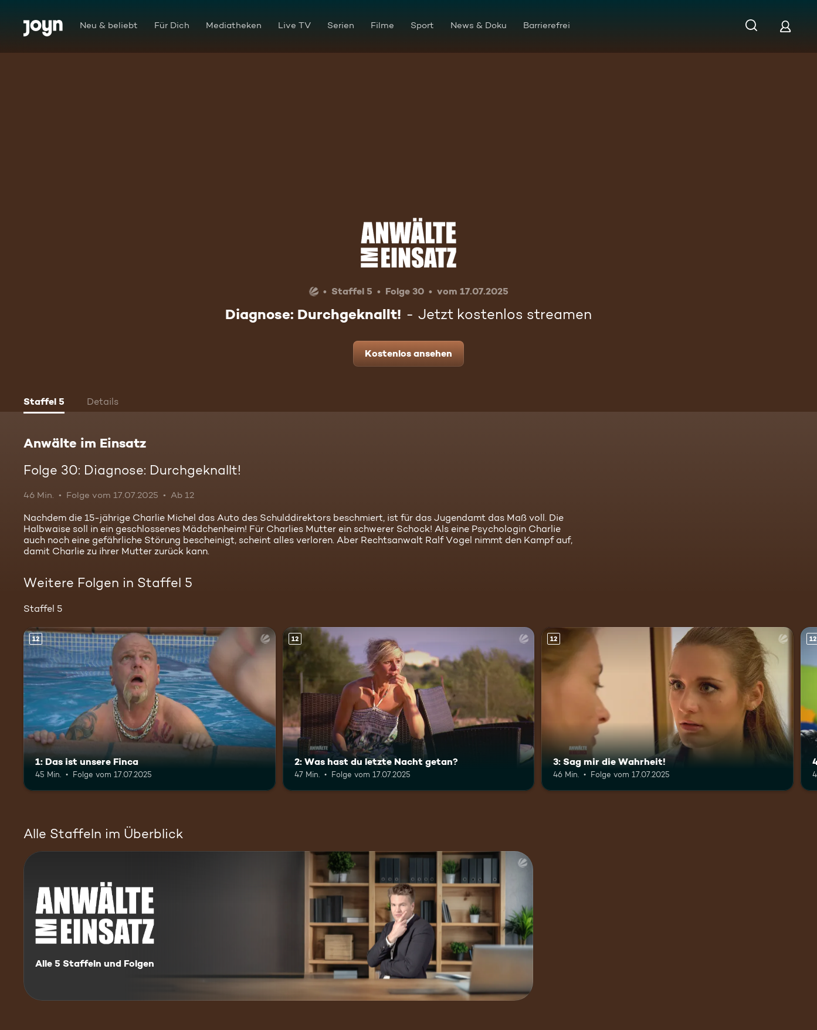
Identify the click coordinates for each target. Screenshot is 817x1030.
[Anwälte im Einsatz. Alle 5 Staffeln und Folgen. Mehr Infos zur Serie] (278, 926)
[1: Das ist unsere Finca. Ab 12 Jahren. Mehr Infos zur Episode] (149, 709)
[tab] (44, 403)
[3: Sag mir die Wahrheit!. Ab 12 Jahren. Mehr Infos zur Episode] (667, 709)
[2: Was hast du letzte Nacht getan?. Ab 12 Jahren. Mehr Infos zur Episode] (409, 709)
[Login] (785, 26)
